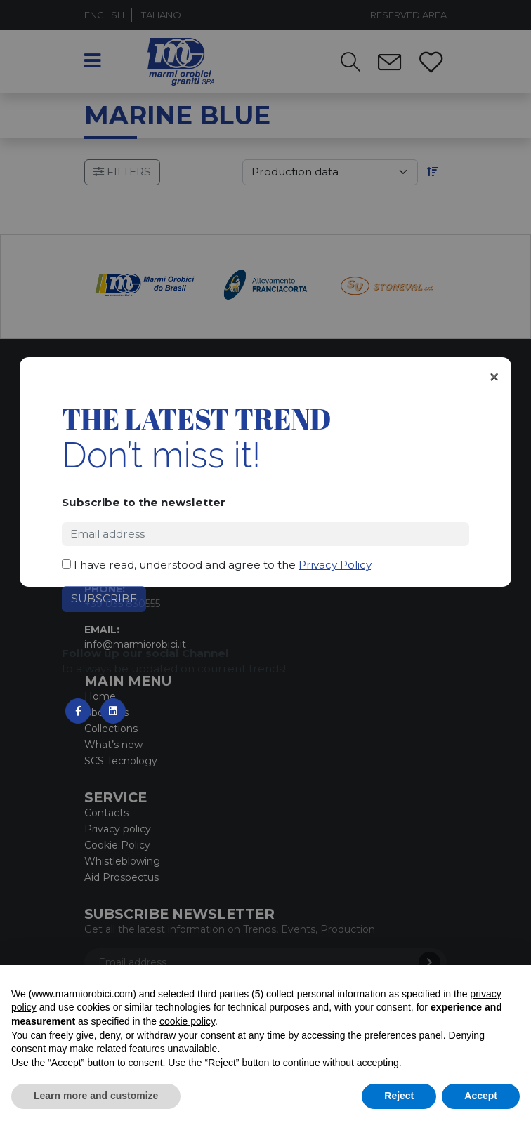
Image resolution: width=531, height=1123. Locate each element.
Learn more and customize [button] (96, 1095)
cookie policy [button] (187, 1021)
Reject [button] (399, 1095)
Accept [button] (480, 1095)
